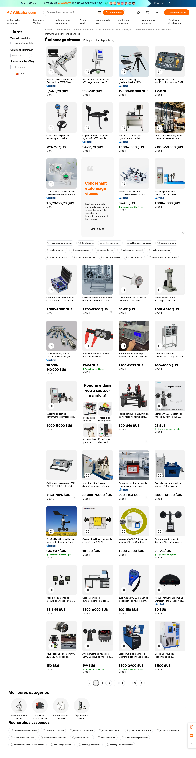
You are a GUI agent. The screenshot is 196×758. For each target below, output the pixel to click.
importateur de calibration (163, 257)
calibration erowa (82, 737)
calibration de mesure (139, 730)
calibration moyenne (168, 730)
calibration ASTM (81, 250)
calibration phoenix (159, 250)
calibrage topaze (110, 257)
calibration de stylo (57, 257)
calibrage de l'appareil (131, 250)
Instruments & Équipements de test (75, 29)
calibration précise (110, 243)
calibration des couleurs (53, 737)
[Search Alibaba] (71, 12)
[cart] (148, 13)
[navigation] (24, 356)
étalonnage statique (62, 744)
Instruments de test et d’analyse (114, 29)
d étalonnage (86, 243)
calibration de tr (56, 250)
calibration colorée (84, 257)
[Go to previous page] (89, 683)
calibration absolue (53, 730)
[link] (192, 727)
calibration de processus (135, 737)
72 (135, 683)
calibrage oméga (166, 243)
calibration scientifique (139, 243)
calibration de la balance (24, 730)
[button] (100, 12)
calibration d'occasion (22, 737)
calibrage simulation (110, 730)
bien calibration (106, 737)
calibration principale (81, 730)
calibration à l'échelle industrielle (27, 744)
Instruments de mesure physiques (153, 29)
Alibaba (48, 29)
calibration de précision (59, 243)
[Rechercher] (113, 12)
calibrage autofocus (89, 744)
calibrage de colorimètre (120, 744)
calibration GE (105, 250)
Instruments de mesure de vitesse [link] (62, 33)
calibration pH (134, 257)
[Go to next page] (142, 683)
